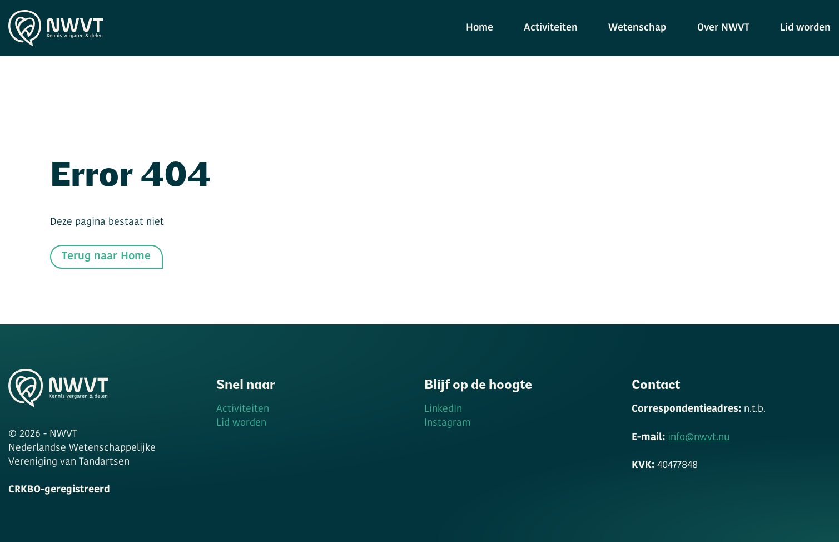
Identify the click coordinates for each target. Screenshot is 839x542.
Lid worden (805, 28)
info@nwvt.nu (698, 437)
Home (479, 28)
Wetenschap (637, 28)
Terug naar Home (106, 256)
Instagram (447, 423)
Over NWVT (723, 28)
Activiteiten (551, 28)
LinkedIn (443, 409)
